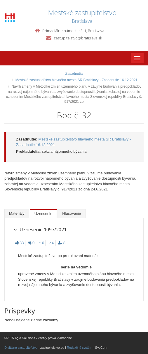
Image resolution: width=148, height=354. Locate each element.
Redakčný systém (79, 347)
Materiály (17, 213)
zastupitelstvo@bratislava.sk (78, 38)
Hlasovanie (71, 213)
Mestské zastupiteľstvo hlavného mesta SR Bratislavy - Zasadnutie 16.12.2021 (76, 80)
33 (19, 243)
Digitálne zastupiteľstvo (20, 347)
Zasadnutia (74, 74)
